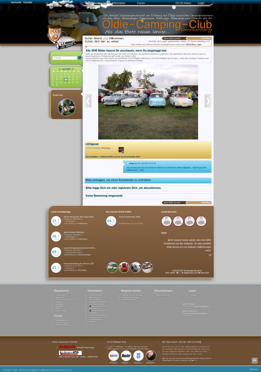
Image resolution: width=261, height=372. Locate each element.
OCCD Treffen (96, 295)
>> (73, 69)
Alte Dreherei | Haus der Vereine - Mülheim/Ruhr (78, 355)
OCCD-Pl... (151, 361)
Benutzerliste (95, 309)
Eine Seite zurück (172, 38)
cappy (131, 163)
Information (118, 3)
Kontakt (27, 2)
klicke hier (188, 316)
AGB (58, 309)
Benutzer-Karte (97, 311)
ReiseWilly (82, 270)
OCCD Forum (62, 323)
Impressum (61, 311)
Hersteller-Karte (98, 306)
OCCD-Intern (183, 3)
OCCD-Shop (191, 44)
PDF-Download (129, 300)
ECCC (65, 300)
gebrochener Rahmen (74, 232)
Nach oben (255, 361)
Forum (141, 3)
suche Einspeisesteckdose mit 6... (80, 248)
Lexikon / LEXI (98, 302)
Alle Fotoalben (92, 157)
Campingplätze (96, 320)
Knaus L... (138, 361)
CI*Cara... (113, 361)
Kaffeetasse (82, 223)
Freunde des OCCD (98, 317)
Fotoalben (94, 313)
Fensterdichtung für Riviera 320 (79, 263)
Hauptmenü (93, 3)
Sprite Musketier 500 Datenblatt (79, 217)
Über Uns (60, 298)
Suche (59, 302)
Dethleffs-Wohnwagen (76, 347)
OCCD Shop (95, 300)
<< (60, 69)
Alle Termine (95, 298)
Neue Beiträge (62, 325)
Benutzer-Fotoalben (98, 315)
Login (201, 3)
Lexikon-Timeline (97, 304)
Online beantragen (131, 298)
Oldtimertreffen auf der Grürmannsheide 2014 (120, 157)
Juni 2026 (66, 69)
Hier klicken (188, 306)
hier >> (194, 360)
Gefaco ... (126, 361)
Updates (93, 322)
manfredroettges (84, 255)
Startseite (16, 2)
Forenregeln (61, 321)
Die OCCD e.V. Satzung (133, 295)
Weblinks (60, 307)
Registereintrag (163, 295)
